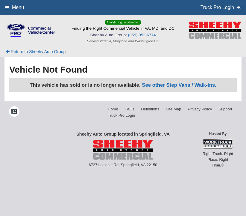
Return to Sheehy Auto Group (36, 51)
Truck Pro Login (121, 115)
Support (225, 109)
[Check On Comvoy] (14, 112)
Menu (14, 7)
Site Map (173, 109)
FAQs (130, 109)
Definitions (150, 109)
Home (113, 109)
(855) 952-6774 (142, 35)
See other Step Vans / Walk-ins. (179, 85)
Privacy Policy (200, 109)
